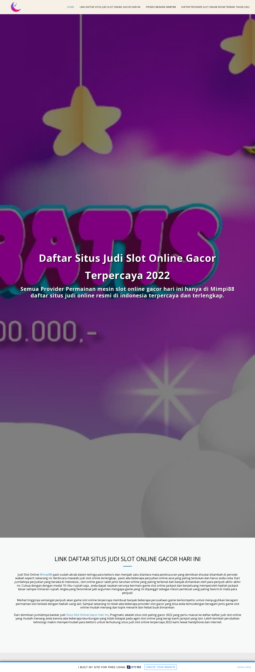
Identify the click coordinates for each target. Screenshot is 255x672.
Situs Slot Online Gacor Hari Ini (87, 615)
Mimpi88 (46, 575)
